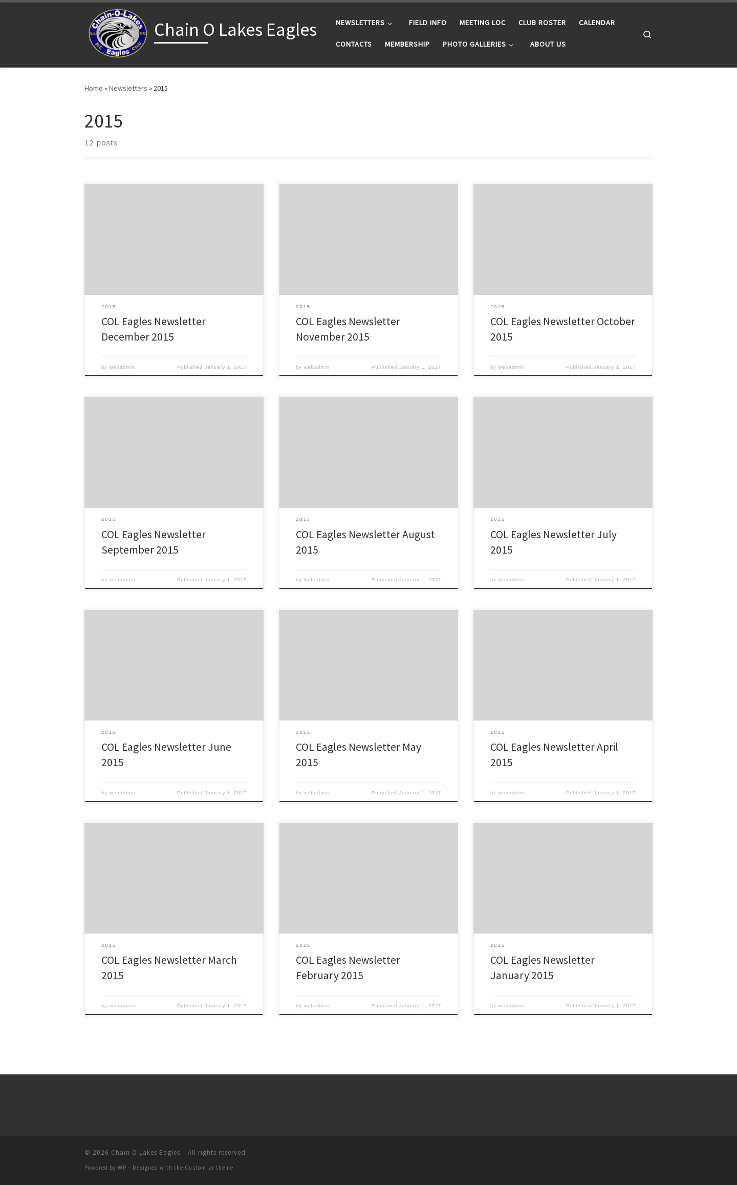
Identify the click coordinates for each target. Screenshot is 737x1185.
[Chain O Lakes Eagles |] (117, 31)
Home (93, 88)
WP (122, 1167)
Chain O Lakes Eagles (145, 1152)
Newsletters (128, 88)
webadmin (123, 367)
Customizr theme (209, 1167)
